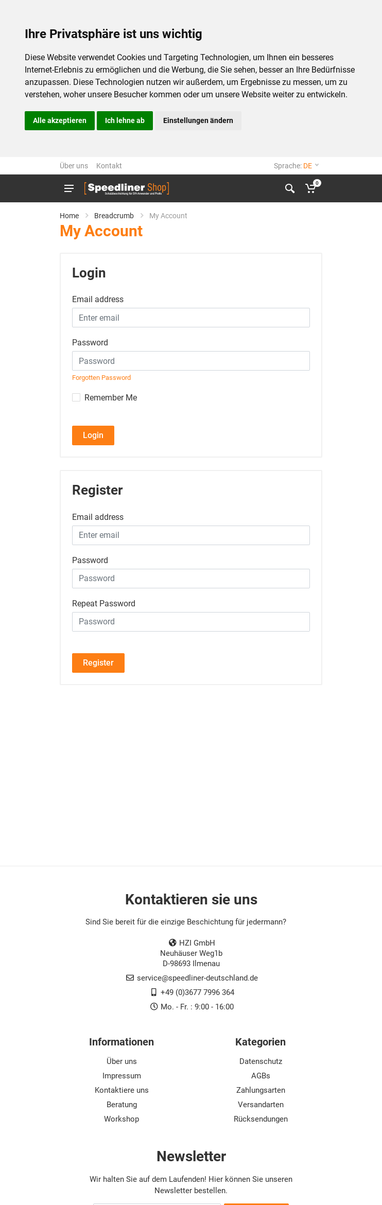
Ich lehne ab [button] (125, 120)
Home (69, 216)
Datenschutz (260, 1061)
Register (98, 663)
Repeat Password (103, 603)
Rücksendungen (261, 1119)
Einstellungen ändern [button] (198, 120)
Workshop (121, 1119)
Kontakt (109, 165)
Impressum (121, 1075)
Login (93, 435)
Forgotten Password (101, 377)
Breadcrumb (114, 216)
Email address (98, 299)
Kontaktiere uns (122, 1090)
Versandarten (261, 1104)
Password (90, 342)
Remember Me (110, 398)
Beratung (122, 1104)
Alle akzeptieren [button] (59, 120)
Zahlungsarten (260, 1090)
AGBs (260, 1075)
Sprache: (296, 166)
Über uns (74, 165)
